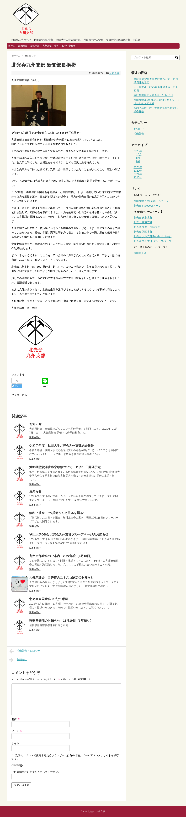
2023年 (138, 167)
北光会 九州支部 (96, 811)
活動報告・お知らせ (24, 651)
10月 (139, 154)
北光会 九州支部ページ (153, 236)
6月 (138, 161)
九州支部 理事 (50, 45)
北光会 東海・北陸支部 (147, 227)
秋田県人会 (140, 253)
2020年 (138, 177)
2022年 (138, 170)
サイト (15, 743)
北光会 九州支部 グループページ (152, 241)
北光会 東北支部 (143, 217)
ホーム (11, 45)
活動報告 (22, 45)
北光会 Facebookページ (147, 205)
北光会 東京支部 (143, 222)
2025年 (138, 151)
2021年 (138, 174)
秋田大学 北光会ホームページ (151, 201)
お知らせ (114, 73)
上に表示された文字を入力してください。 (36, 772)
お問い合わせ (68, 45)
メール (16, 731)
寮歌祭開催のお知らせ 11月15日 (153, 95)
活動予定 (34, 45)
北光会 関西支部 (143, 231)
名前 (15, 719)
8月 (138, 158)
